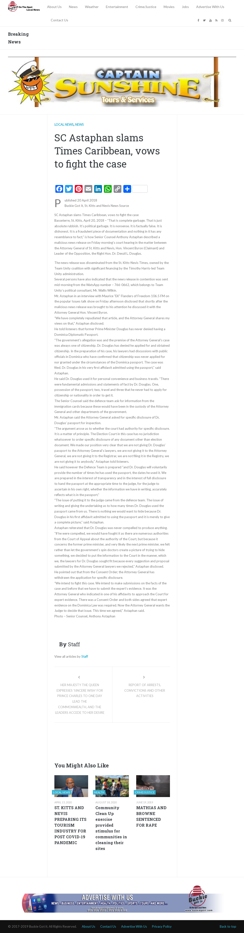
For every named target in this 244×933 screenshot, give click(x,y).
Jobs (185, 7)
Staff (84, 656)
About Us (54, 7)
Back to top (228, 926)
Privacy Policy (162, 926)
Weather (92, 7)
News (73, 7)
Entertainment (117, 7)
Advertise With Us (210, 7)
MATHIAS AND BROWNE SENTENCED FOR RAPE (151, 816)
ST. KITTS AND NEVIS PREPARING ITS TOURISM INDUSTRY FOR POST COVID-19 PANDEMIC (70, 825)
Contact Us (59, 20)
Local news (64, 124)
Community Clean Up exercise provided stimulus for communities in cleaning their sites (111, 828)
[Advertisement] (142, 741)
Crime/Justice (145, 7)
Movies (169, 7)
